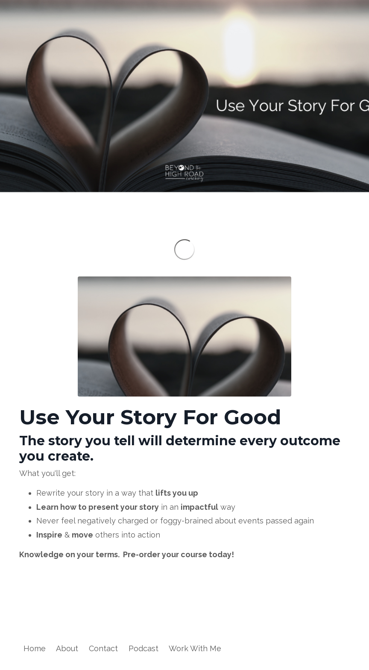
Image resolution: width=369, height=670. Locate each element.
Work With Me (195, 648)
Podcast (143, 648)
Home (34, 648)
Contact (103, 648)
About (67, 648)
